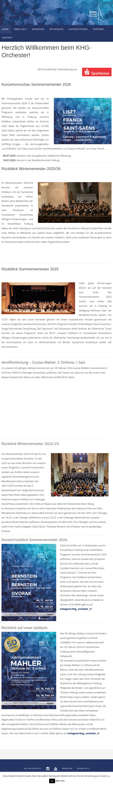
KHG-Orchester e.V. (33, 768)
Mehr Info (60, 780)
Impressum (67, 768)
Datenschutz (83, 768)
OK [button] (52, 780)
